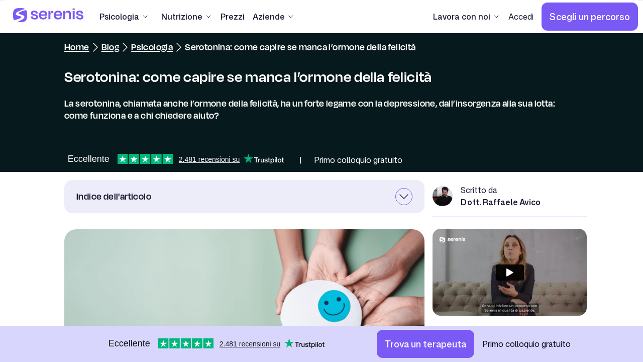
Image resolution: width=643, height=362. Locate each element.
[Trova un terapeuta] (425, 344)
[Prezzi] (233, 17)
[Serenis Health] (48, 16)
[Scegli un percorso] (590, 17)
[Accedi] (520, 17)
